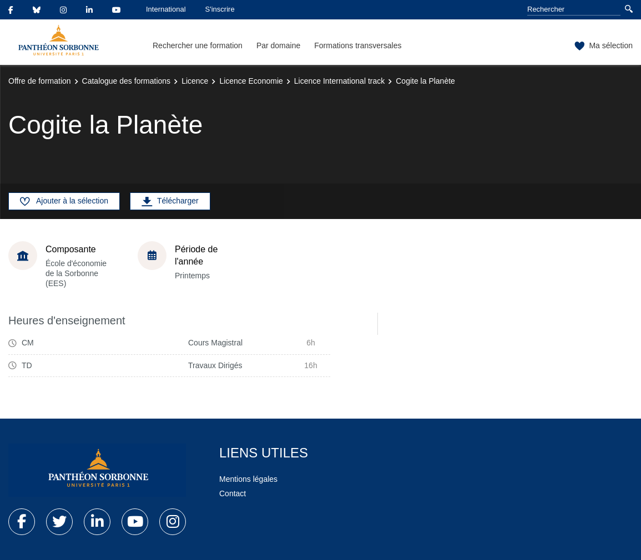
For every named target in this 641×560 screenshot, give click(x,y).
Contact (232, 493)
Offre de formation (39, 81)
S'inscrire (220, 9)
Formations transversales (357, 45)
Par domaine (278, 45)
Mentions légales (248, 479)
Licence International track (339, 81)
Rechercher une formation (198, 45)
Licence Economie (250, 81)
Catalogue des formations (126, 81)
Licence (194, 81)
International (166, 9)
